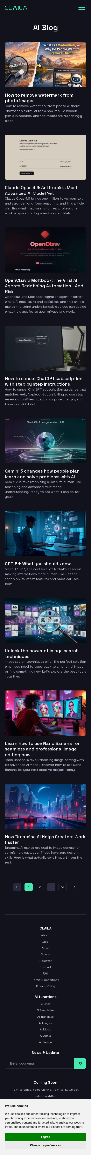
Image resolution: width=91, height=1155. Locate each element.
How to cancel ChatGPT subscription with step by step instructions (45, 380)
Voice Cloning (42, 1088)
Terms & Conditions (45, 978)
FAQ (45, 972)
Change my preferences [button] (45, 1145)
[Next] (74, 886)
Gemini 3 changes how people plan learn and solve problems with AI (43, 473)
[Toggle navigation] (81, 7)
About (45, 934)
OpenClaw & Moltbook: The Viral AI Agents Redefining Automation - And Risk (45, 285)
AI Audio (45, 1034)
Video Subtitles (45, 1095)
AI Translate (45, 1015)
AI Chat (45, 1003)
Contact (45, 966)
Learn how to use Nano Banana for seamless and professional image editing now (43, 748)
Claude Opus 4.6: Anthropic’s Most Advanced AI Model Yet (42, 190)
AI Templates (45, 1009)
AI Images (45, 1022)
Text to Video (22, 1088)
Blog (45, 940)
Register (46, 959)
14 (62, 885)
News (45, 947)
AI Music (45, 1028)
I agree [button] (45, 1137)
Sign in (45, 953)
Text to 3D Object (65, 1088)
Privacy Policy (45, 985)
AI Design (45, 1041)
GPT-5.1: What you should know (39, 563)
